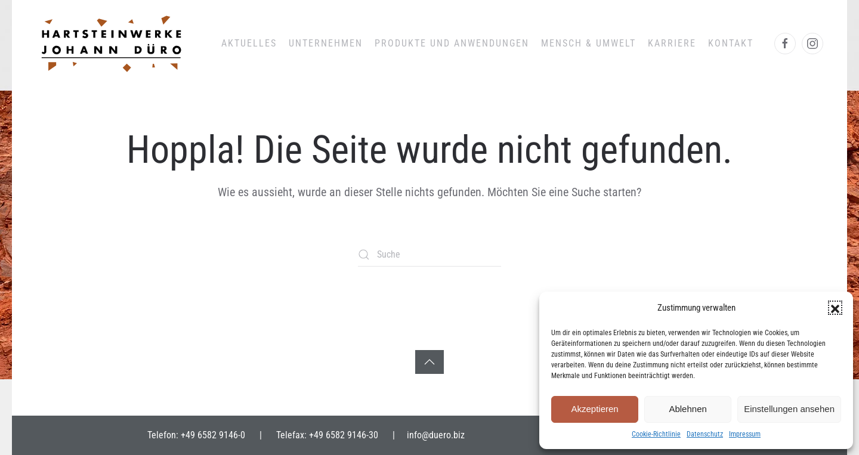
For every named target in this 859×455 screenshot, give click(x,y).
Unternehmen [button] (326, 43)
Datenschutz (705, 434)
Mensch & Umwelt (588, 43)
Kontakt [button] (730, 43)
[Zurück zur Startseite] (110, 44)
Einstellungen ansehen (789, 409)
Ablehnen (687, 409)
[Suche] (429, 255)
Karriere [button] (672, 43)
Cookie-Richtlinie (656, 434)
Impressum (745, 434)
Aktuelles (249, 43)
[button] (835, 308)
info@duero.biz (436, 435)
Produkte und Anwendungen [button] (452, 43)
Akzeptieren (594, 409)
